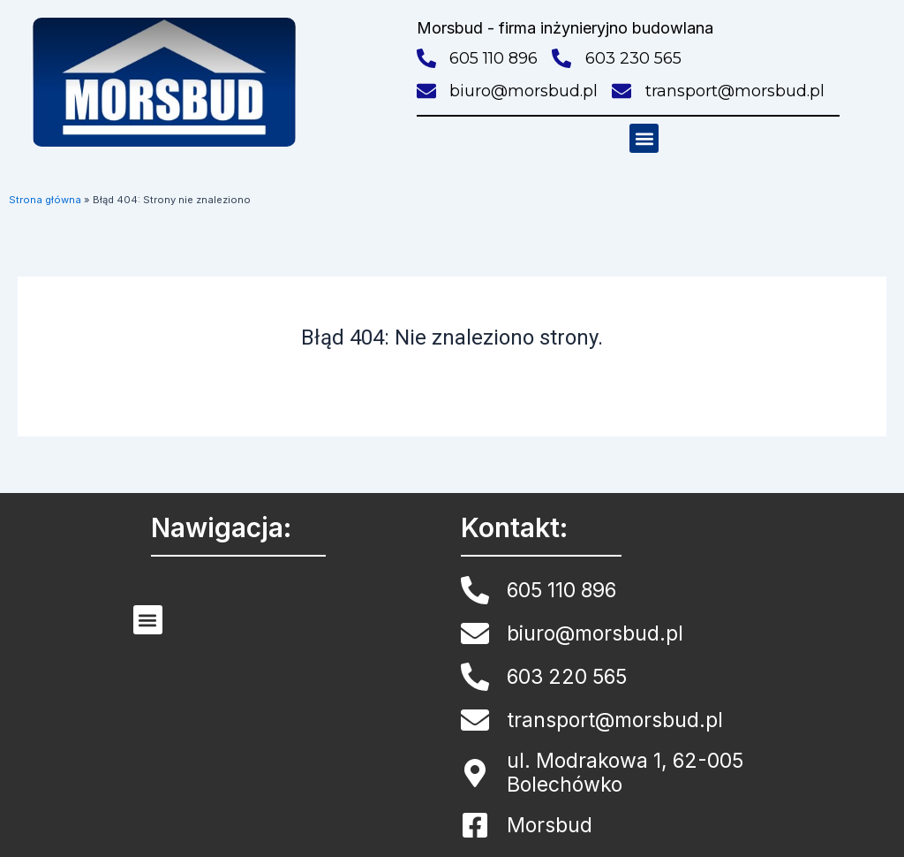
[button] (644, 138)
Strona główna (45, 199)
